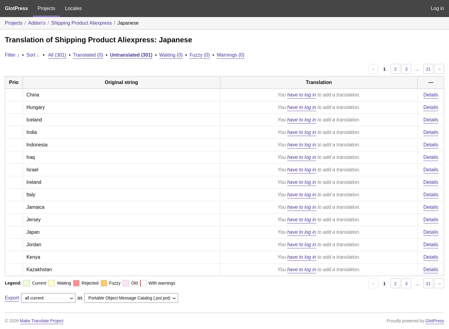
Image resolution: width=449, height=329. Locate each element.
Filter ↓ (12, 55)
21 (428, 69)
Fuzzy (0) (200, 55)
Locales (73, 8)
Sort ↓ (32, 55)
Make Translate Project (41, 320)
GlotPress (16, 8)
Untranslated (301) (131, 55)
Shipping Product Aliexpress (81, 23)
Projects (46, 8)
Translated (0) (88, 55)
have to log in (301, 94)
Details (430, 94)
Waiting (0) (171, 55)
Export (12, 297)
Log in (437, 8)
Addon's (36, 23)
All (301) (57, 55)
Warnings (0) (230, 55)
